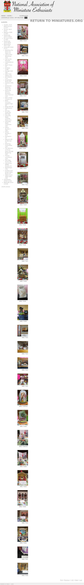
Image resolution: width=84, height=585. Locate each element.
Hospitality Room (8, 80)
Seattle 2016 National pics (8, 25)
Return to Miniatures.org (56, 21)
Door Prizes (8, 65)
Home (9, 16)
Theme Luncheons (8, 156)
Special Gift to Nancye (8, 140)
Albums (4, 22)
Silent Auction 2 (8, 132)
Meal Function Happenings (9, 102)
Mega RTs (8, 106)
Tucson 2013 (8, 29)
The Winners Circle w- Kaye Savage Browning (9, 151)
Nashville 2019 (8, 182)
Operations (8, 108)
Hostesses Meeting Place (8, 87)
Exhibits (7, 68)
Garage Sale (9, 71)
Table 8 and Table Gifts (8, 175)
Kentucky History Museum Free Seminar (9, 93)
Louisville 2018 (7, 17)
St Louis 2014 (8, 38)
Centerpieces (9, 62)
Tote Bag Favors (8, 160)
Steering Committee (8, 144)
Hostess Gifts (9, 83)
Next (76, 580)
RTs (6, 114)
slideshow (23, 16)
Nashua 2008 (8, 32)
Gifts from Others (8, 74)
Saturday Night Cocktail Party (8, 118)
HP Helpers (19, 17)
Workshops (8, 167)
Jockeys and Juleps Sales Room (9, 172)
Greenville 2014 (7, 36)
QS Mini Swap (7, 111)
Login (12, 584)
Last (80, 580)
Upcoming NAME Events (8, 164)
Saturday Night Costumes (8, 123)
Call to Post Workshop (8, 55)
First (61, 580)
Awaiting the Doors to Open (9, 51)
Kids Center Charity (8, 98)
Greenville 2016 (7, 42)
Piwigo (8, 584)
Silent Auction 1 (8, 128)
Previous (66, 580)
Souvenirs (8, 136)
